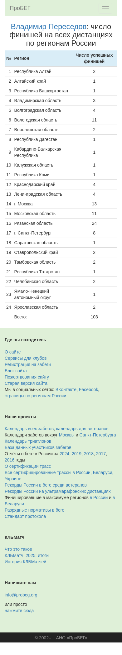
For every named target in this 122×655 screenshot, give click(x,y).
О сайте (13, 351)
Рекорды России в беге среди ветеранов (46, 484)
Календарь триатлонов (28, 441)
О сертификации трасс (28, 466)
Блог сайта (16, 370)
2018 (89, 453)
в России (99, 497)
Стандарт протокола (25, 516)
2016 (9, 459)
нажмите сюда (19, 610)
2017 (101, 453)
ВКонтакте (66, 389)
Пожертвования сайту (27, 376)
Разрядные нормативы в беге (34, 510)
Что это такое (18, 549)
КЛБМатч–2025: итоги (27, 555)
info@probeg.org (21, 594)
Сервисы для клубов (26, 358)
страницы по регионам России (35, 395)
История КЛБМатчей (25, 561)
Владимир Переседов (49, 26)
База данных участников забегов (38, 447)
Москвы (67, 434)
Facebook (88, 389)
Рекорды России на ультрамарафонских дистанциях (58, 491)
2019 (76, 453)
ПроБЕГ (20, 8)
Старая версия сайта (26, 383)
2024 (64, 453)
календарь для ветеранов (82, 428)
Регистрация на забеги (28, 364)
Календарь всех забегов (29, 428)
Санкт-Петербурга (98, 434)
